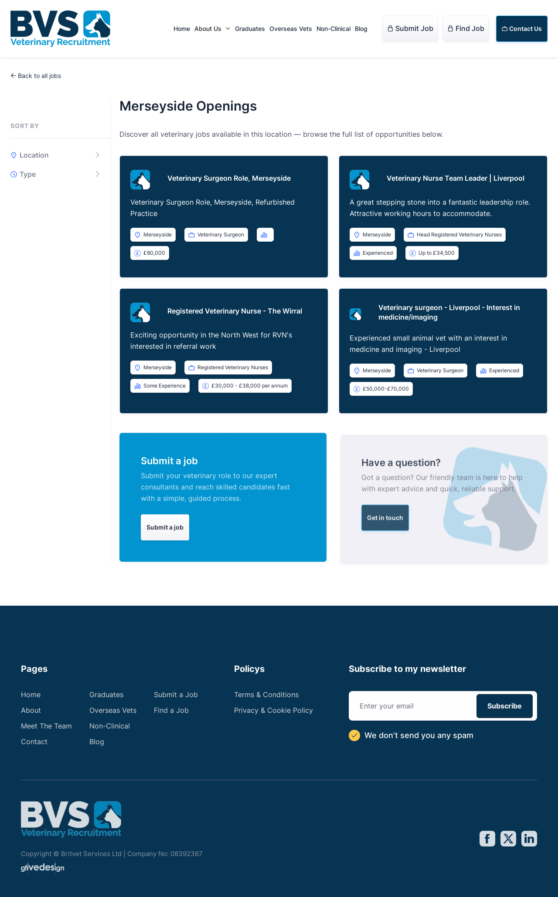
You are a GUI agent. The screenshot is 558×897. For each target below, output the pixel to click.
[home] (60, 28)
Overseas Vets (290, 28)
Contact (34, 741)
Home (182, 28)
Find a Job (171, 710)
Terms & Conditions (266, 694)
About (31, 710)
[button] (212, 29)
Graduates (250, 28)
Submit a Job (176, 694)
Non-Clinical (333, 28)
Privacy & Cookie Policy (273, 710)
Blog (361, 28)
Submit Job (410, 28)
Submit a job (165, 533)
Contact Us (522, 28)
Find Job (465, 28)
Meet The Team (46, 726)
